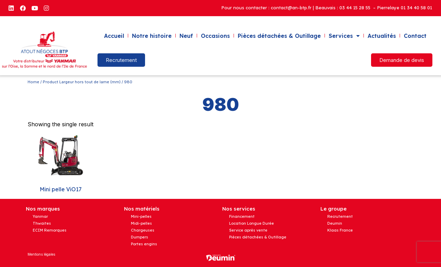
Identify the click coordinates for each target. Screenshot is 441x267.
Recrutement (340, 216)
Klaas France (340, 230)
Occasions (215, 35)
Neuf (186, 35)
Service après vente (248, 230)
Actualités (382, 35)
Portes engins (144, 244)
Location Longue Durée (251, 223)
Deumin (334, 223)
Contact (415, 35)
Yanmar (40, 216)
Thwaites (42, 223)
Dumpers (139, 237)
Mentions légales (41, 254)
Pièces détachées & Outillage (279, 35)
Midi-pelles (141, 223)
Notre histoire (152, 35)
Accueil (114, 35)
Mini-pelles (141, 216)
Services (344, 36)
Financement (242, 216)
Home (33, 81)
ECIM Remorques (49, 230)
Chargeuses (142, 230)
